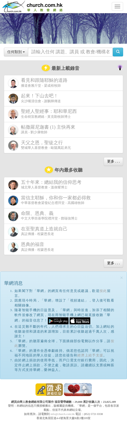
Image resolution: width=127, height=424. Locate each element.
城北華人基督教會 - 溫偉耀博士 (46, 185)
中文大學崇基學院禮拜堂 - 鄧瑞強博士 (43, 216)
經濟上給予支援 (90, 355)
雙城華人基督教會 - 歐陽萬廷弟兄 (39, 145)
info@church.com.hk (62, 413)
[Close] (121, 278)
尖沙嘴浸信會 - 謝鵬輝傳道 (34, 98)
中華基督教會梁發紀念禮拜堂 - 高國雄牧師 (50, 200)
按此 (103, 291)
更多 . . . (113, 161)
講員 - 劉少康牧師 (42, 130)
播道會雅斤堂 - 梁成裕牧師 (39, 83)
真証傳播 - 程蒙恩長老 (39, 231)
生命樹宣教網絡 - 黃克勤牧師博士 (43, 114)
